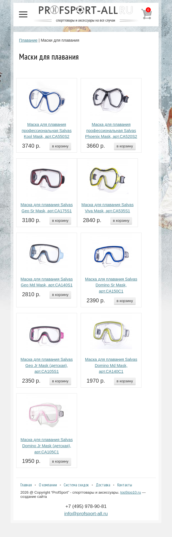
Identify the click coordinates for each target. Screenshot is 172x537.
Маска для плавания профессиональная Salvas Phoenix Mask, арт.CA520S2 (111, 130)
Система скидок (76, 484)
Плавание (28, 40)
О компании (48, 484)
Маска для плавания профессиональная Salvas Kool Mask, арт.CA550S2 (46, 130)
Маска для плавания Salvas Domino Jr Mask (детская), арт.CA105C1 (47, 445)
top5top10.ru (130, 492)
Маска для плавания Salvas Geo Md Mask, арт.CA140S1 (47, 282)
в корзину (60, 146)
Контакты (124, 484)
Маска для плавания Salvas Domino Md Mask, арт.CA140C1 (111, 365)
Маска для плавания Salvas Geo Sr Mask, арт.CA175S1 (47, 207)
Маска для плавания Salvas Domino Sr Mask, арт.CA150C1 (111, 285)
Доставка (103, 484)
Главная (26, 484)
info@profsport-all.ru (86, 513)
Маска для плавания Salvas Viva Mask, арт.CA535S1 (108, 207)
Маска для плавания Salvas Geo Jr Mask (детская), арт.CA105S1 (47, 365)
